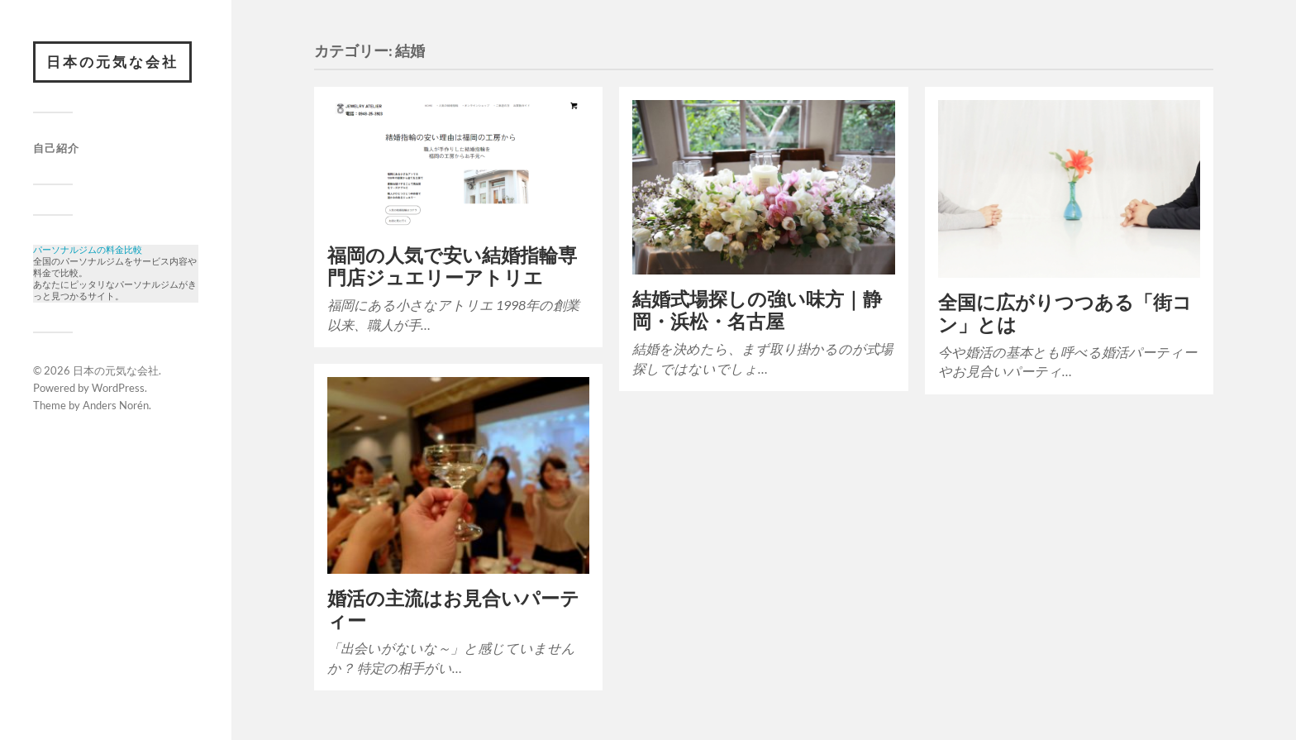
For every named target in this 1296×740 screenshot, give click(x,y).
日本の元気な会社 (112, 61)
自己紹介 (56, 148)
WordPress (118, 396)
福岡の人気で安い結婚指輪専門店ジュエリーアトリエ (452, 266)
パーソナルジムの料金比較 (87, 251)
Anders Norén (116, 413)
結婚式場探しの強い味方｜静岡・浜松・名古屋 (757, 310)
